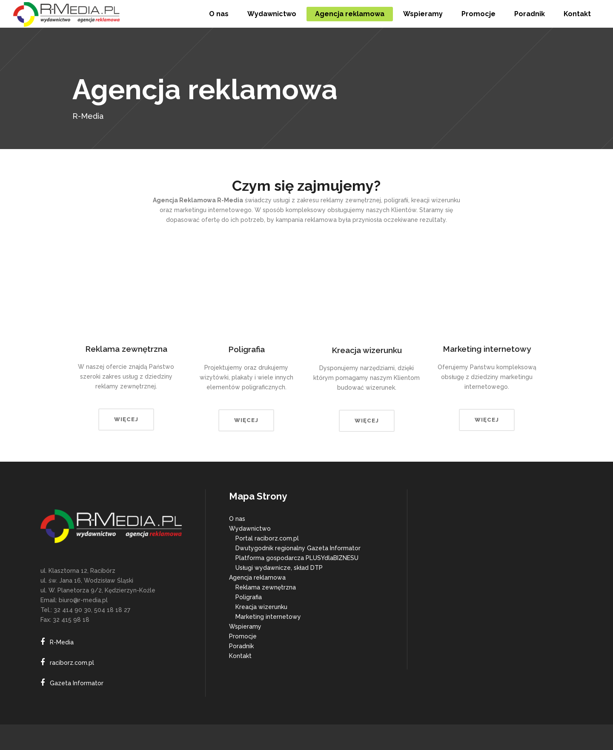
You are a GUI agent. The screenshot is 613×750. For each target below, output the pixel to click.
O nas (237, 518)
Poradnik (241, 646)
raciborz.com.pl (72, 662)
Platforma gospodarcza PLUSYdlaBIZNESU (296, 558)
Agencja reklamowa (257, 577)
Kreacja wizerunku (261, 606)
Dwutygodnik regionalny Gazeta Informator (298, 548)
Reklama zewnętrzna (265, 587)
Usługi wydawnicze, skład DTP (279, 567)
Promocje (243, 636)
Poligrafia (248, 597)
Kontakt (240, 655)
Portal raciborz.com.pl (267, 538)
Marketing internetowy (268, 616)
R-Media (62, 642)
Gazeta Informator (76, 683)
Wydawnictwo (250, 528)
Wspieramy (245, 626)
